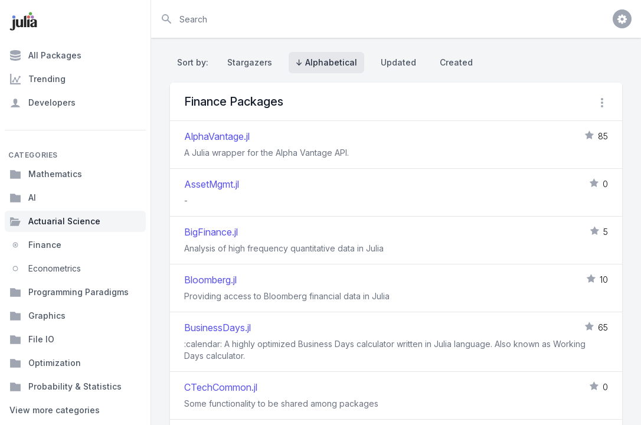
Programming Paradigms (69, 292)
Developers (42, 103)
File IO (31, 339)
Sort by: (195, 62)
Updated (398, 62)
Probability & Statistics (65, 387)
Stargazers (249, 62)
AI (22, 198)
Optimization (45, 363)
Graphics (37, 316)
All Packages (45, 55)
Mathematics (45, 174)
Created (456, 62)
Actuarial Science (54, 221)
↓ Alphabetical (326, 62)
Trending (37, 79)
